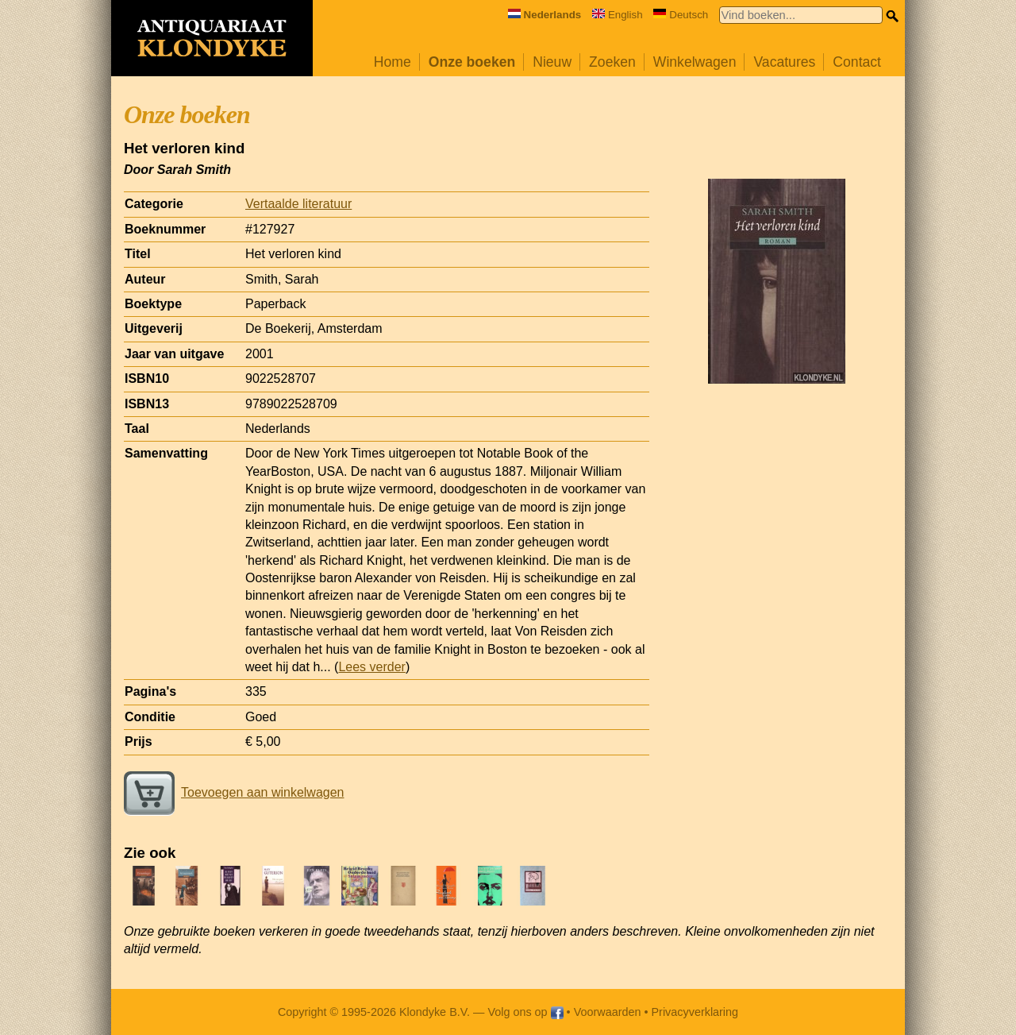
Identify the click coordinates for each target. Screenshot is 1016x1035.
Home (392, 62)
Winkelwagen (695, 62)
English (617, 15)
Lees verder (372, 667)
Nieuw (552, 62)
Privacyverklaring (695, 1012)
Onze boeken (472, 62)
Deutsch (680, 15)
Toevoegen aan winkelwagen (234, 792)
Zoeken (612, 62)
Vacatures (784, 62)
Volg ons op (525, 1012)
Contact (857, 62)
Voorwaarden (607, 1012)
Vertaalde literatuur (298, 203)
